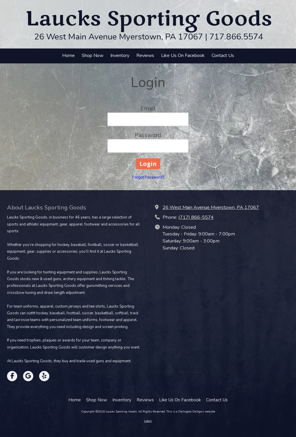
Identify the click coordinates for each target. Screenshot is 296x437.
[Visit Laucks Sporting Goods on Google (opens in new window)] (28, 376)
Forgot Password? (148, 177)
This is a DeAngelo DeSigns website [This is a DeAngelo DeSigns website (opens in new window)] (190, 412)
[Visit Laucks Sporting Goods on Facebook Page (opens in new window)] (12, 376)
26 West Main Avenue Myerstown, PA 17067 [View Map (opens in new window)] (211, 207)
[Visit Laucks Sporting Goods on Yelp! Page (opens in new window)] (44, 376)
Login (148, 421)
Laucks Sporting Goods (148, 19)
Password (148, 135)
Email (148, 108)
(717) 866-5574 (196, 217)
